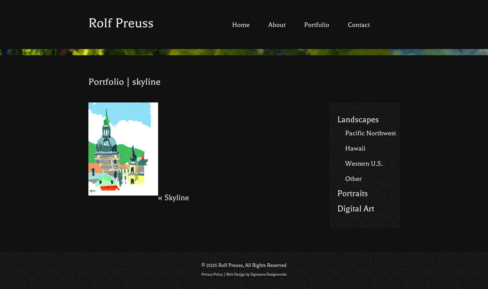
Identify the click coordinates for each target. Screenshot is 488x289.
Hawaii (355, 148)
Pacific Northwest (370, 133)
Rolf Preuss (120, 23)
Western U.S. (363, 163)
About (276, 25)
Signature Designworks (268, 275)
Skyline (173, 197)
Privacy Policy (212, 275)
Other (353, 179)
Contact (359, 25)
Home (241, 25)
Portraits (352, 193)
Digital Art (355, 209)
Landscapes (358, 119)
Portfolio (316, 25)
